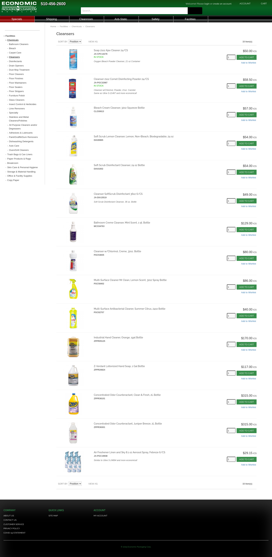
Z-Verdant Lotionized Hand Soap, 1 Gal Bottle (119, 366)
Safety (155, 19)
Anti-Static (120, 19)
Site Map (53, 515)
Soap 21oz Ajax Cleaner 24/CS (111, 50)
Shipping (51, 19)
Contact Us (9, 520)
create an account (222, 3)
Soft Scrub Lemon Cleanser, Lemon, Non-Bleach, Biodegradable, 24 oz (134, 136)
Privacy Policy (11, 528)
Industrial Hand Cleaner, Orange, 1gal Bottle (118, 337)
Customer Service (13, 524)
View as (92, 41)
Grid (106, 41)
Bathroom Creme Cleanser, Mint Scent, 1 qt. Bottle (122, 222)
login (207, 3)
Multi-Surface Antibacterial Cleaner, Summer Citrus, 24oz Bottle (129, 308)
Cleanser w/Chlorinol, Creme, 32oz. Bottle (117, 251)
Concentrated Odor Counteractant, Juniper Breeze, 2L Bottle (128, 423)
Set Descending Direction (84, 41)
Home (53, 26)
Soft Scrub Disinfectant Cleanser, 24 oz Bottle (119, 165)
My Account (100, 515)
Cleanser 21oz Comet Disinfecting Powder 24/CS (121, 79)
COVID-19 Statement (14, 533)
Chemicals (77, 26)
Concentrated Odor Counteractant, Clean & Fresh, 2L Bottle (127, 395)
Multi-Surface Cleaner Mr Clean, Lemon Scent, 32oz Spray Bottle (130, 280)
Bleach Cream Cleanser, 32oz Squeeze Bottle (119, 107)
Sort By (62, 41)
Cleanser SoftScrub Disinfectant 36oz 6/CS (118, 194)
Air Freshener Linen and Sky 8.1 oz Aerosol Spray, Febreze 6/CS (129, 452)
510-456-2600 (53, 4)
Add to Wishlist (248, 62)
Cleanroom (86, 19)
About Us (8, 515)
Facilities (190, 19)
